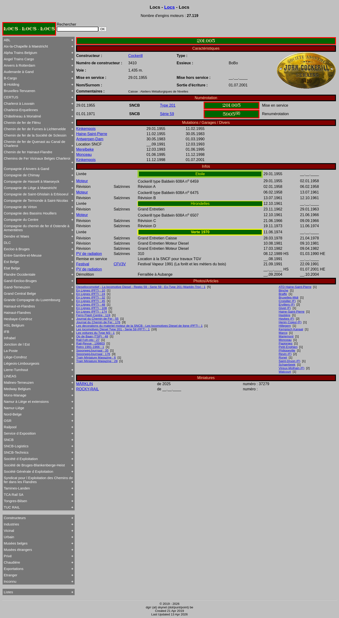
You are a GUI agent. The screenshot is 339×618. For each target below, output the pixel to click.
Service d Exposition (20, 433)
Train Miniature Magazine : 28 (97, 361)
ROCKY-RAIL (87, 389)
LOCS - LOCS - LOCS (29, 28)
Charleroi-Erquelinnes (21, 110)
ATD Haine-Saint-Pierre (295, 287)
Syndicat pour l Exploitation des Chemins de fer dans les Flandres (38, 480)
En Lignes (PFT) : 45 (90, 301)
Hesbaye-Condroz (18, 319)
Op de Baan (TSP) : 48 (92, 336)
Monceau (84, 155)
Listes (8, 592)
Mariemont (286, 336)
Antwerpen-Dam (90, 139)
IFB (6, 332)
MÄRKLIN (84, 384)
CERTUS (11, 97)
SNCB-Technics (16, 452)
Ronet (283, 357)
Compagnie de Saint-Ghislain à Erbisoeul (36, 194)
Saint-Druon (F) (289, 361)
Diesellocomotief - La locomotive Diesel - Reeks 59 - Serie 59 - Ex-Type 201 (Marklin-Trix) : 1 (141, 287)
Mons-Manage (15, 395)
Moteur (82, 181)
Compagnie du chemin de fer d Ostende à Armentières (36, 228)
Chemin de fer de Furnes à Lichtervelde (35, 129)
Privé (8, 556)
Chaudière (12, 562)
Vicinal (9, 531)
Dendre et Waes (16, 236)
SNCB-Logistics (16, 446)
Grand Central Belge (20, 293)
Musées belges (16, 543)
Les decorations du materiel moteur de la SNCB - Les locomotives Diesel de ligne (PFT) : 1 (139, 325)
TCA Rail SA (13, 495)
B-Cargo (10, 78)
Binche (283, 290)
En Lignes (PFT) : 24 (90, 294)
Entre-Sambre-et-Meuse (23, 255)
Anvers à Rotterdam (19, 65)
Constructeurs (15, 518)
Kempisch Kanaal (291, 329)
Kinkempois (86, 129)
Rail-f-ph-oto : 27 (88, 340)
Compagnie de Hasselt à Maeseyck (31, 181)
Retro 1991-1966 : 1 (90, 347)
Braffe (283, 294)
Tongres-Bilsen (15, 501)
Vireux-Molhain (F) (291, 368)
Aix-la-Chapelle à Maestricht (26, 46)
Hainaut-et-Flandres (19, 306)
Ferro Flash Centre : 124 (93, 315)
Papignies (286, 343)
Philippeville (287, 350)
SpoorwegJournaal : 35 (92, 350)
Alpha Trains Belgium (20, 53)
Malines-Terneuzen (19, 382)
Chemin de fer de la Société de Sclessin (35, 135)
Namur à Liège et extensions (26, 402)
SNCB (9, 440)
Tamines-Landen (17, 488)
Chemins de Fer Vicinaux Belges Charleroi (37, 158)
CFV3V (120, 264)
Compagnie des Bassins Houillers (30, 213)
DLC (7, 243)
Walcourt (285, 371)
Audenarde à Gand (19, 72)
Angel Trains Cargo (19, 59)
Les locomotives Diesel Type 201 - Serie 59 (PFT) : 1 (113, 329)
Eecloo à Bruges (17, 249)
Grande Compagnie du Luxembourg (32, 300)
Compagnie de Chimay (22, 175)
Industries (11, 524)
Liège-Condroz (15, 357)
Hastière (285, 315)
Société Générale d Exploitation (28, 471)
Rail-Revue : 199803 (90, 343)
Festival (82, 264)
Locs (169, 7)
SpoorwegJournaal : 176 (93, 354)
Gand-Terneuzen (17, 287)
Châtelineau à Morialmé (22, 116)
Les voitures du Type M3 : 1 (95, 333)
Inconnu (10, 581)
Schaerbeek (287, 364)
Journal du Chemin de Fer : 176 (98, 322)
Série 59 (167, 114)
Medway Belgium (17, 389)
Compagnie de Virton (20, 207)
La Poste (11, 351)
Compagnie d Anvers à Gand (26, 169)
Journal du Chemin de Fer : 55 (97, 318)
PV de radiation (89, 254)
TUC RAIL (12, 507)
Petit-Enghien (288, 347)
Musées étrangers (18, 550)
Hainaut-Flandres (17, 313)
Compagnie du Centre (21, 220)
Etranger (10, 575)
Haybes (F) (286, 318)
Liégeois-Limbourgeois (21, 363)
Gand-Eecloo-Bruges (20, 281)
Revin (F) (285, 354)
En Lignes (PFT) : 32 (90, 297)
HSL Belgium (14, 325)
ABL (7, 40)
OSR (8, 421)
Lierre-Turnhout (16, 370)
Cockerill (135, 56)
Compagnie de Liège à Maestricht (30, 188)
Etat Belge (12, 268)
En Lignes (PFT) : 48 (90, 304)
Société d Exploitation (21, 459)
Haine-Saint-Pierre (91, 134)
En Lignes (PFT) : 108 (91, 308)
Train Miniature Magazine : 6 (96, 357)
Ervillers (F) (287, 304)
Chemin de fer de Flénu (22, 123)
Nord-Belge (13, 414)
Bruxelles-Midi (289, 297)
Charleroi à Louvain (19, 103)
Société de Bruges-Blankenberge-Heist (34, 465)
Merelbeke (85, 149)
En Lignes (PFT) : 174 (91, 311)
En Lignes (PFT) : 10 (90, 290)
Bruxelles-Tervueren (19, 91)
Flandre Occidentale (19, 274)
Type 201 (167, 105)
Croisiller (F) (287, 301)
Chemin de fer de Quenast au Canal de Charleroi (34, 144)
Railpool (10, 427)
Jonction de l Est (17, 344)
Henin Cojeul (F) (290, 322)
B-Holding (11, 84)
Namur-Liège (14, 408)
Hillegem (285, 325)
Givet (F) (285, 308)
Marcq (283, 333)
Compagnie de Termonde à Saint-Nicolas (36, 200)
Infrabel (10, 338)
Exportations (13, 569)
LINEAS (10, 376)
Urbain (9, 537)
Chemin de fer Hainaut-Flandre (28, 152)
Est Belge (11, 262)
